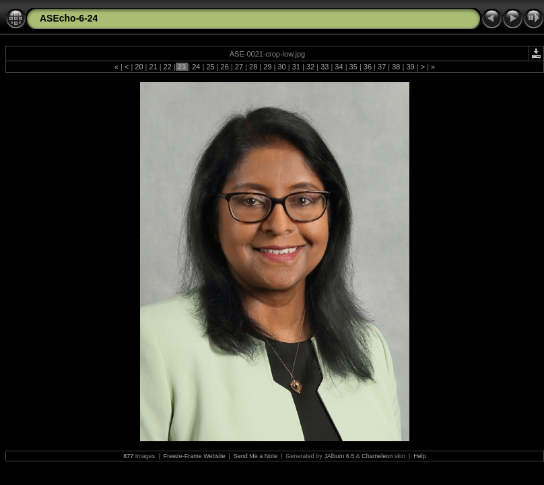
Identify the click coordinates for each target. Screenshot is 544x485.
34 (339, 67)
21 (153, 67)
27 (239, 67)
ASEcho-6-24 (69, 18)
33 (324, 67)
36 (368, 67)
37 (382, 67)
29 (267, 67)
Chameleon (377, 456)
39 (410, 67)
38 (396, 67)
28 (253, 67)
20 (139, 67)
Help (419, 456)
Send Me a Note (255, 456)
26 (225, 67)
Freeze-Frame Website (195, 456)
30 (281, 67)
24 (196, 67)
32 (310, 67)
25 (210, 67)
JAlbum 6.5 (339, 456)
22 (168, 67)
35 (353, 67)
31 (296, 67)
